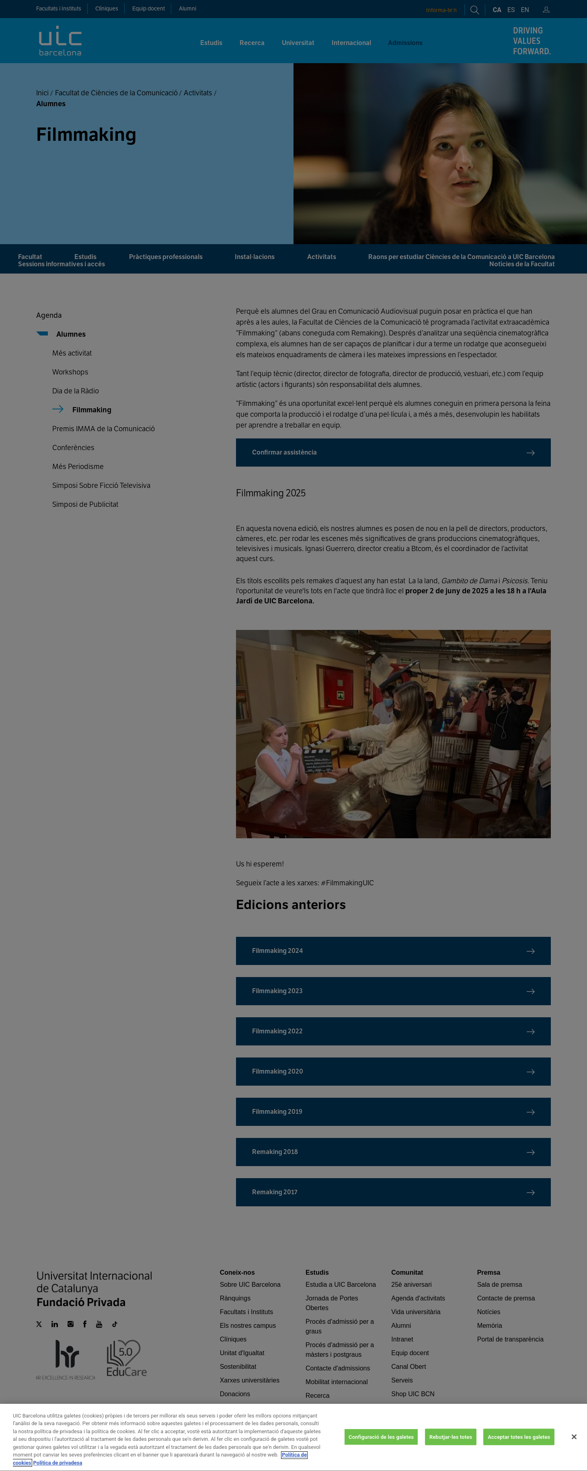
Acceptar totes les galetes (519, 1443)
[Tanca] (574, 1443)
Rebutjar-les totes (450, 1443)
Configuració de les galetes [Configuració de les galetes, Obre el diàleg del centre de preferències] (381, 1443)
